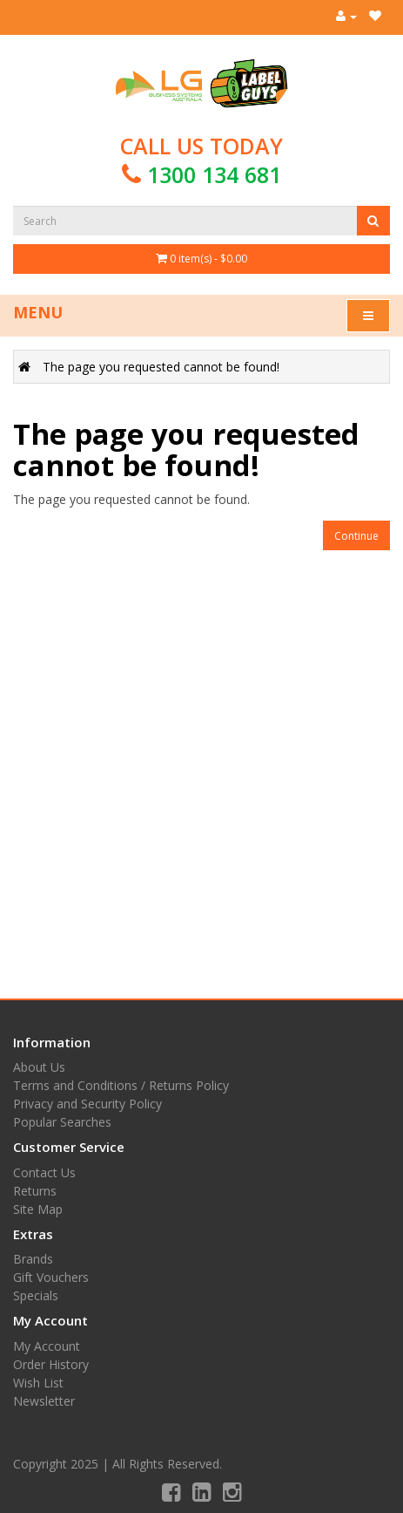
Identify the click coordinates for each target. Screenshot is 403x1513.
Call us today (201, 160)
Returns (35, 1190)
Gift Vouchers (51, 1277)
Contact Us (44, 1172)
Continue (356, 535)
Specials (35, 1295)
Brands (33, 1259)
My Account (46, 1346)
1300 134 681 (214, 174)
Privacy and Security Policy (87, 1103)
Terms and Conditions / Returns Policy (121, 1085)
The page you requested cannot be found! (161, 366)
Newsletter (44, 1401)
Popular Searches (62, 1122)
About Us (39, 1067)
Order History (51, 1364)
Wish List (38, 1382)
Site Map (38, 1209)
